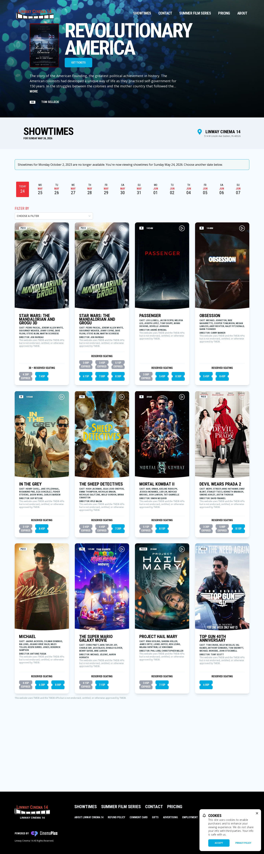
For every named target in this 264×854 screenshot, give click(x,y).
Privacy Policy (243, 843)
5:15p (118, 424)
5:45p (162, 436)
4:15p (85, 744)
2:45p (85, 588)
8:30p (118, 436)
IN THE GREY (30, 543)
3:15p (25, 588)
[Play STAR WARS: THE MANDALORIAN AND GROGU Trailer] (122, 288)
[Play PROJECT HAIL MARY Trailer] (182, 609)
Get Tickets (78, 62)
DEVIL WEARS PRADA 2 (220, 543)
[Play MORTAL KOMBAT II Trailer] (182, 457)
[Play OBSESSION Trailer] (242, 288)
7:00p (102, 436)
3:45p (102, 424)
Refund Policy (116, 817)
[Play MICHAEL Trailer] (62, 609)
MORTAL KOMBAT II (157, 543)
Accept (219, 843)
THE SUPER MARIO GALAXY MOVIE (96, 698)
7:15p (102, 744)
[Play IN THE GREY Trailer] (62, 457)
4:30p (25, 436)
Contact (165, 13)
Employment (190, 817)
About (242, 13)
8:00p (58, 744)
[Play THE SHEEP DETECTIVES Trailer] (122, 457)
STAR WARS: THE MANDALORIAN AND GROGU (97, 379)
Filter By (22, 268)
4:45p (102, 588)
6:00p (206, 744)
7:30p (118, 588)
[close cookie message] (257, 813)
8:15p (162, 588)
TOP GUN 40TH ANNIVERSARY (212, 698)
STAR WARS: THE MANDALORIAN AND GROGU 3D (37, 379)
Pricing (224, 13)
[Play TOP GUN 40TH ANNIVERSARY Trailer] (242, 609)
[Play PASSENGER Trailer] (182, 288)
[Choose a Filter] (54, 275)
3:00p (85, 424)
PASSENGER (150, 375)
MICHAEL (27, 696)
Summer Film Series (195, 13)
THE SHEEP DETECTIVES (101, 543)
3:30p (206, 588)
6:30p (42, 744)
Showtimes (142, 13)
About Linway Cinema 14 (88, 817)
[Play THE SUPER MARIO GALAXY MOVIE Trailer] (122, 609)
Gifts (155, 817)
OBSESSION (209, 375)
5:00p (222, 588)
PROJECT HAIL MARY (158, 696)
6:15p (86, 436)
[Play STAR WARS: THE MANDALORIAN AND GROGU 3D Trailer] (62, 288)
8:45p (222, 436)
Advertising (170, 817)
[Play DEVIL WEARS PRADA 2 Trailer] (242, 457)
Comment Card (139, 817)
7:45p (42, 436)
